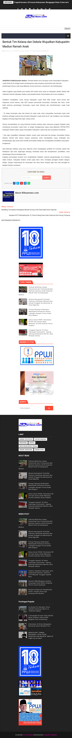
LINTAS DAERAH (40, 439)
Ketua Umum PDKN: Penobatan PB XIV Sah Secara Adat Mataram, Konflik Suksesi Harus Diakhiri (41, 495)
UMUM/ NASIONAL (26, 449)
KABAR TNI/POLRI (26, 439)
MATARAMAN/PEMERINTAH (40, 51)
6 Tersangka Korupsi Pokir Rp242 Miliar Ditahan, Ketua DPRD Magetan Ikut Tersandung (41, 617)
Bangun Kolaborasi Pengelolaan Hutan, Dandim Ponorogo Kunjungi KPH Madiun (40, 591)
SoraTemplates (28, 735)
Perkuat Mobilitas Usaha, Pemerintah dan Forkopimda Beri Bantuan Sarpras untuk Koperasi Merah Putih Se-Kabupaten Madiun (36, 291)
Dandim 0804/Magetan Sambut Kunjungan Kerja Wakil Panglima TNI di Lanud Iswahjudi (40, 583)
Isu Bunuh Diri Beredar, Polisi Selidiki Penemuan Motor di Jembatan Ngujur (39, 609)
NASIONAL (23, 442)
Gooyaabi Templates (50, 735)
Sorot (31, 442)
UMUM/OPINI (39, 449)
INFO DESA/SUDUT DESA (28, 446)
